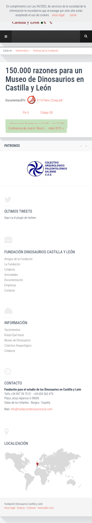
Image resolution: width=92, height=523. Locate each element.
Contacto (9, 290)
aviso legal (58, 15)
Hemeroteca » (23, 50)
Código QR (46, 112)
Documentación (13, 280)
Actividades (11, 274)
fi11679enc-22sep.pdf (50, 100)
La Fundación (12, 264)
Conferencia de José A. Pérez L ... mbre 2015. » (36, 128)
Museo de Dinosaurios (17, 340)
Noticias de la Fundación (45, 50)
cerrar (73, 15)
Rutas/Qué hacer (14, 335)
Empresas (10, 285)
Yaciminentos (12, 330)
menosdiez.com (46, 507)
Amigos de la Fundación (18, 259)
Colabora (9, 269)
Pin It (26, 112)
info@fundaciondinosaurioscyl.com (31, 409)
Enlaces (21, 507)
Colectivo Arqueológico (18, 345)
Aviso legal (9, 507)
